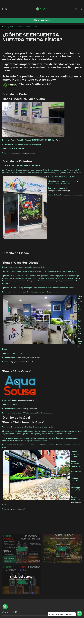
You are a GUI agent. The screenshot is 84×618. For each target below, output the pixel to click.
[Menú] (2, 8)
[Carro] (81, 8)
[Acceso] (77, 8)
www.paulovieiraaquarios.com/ (22, 151)
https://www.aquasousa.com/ (22, 399)
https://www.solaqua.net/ (16, 507)
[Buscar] (5, 8)
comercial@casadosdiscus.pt (29, 356)
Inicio (4, 25)
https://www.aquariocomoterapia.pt (69, 193)
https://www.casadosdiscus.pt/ (22, 360)
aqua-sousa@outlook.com (28, 407)
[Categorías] (42, 20)
